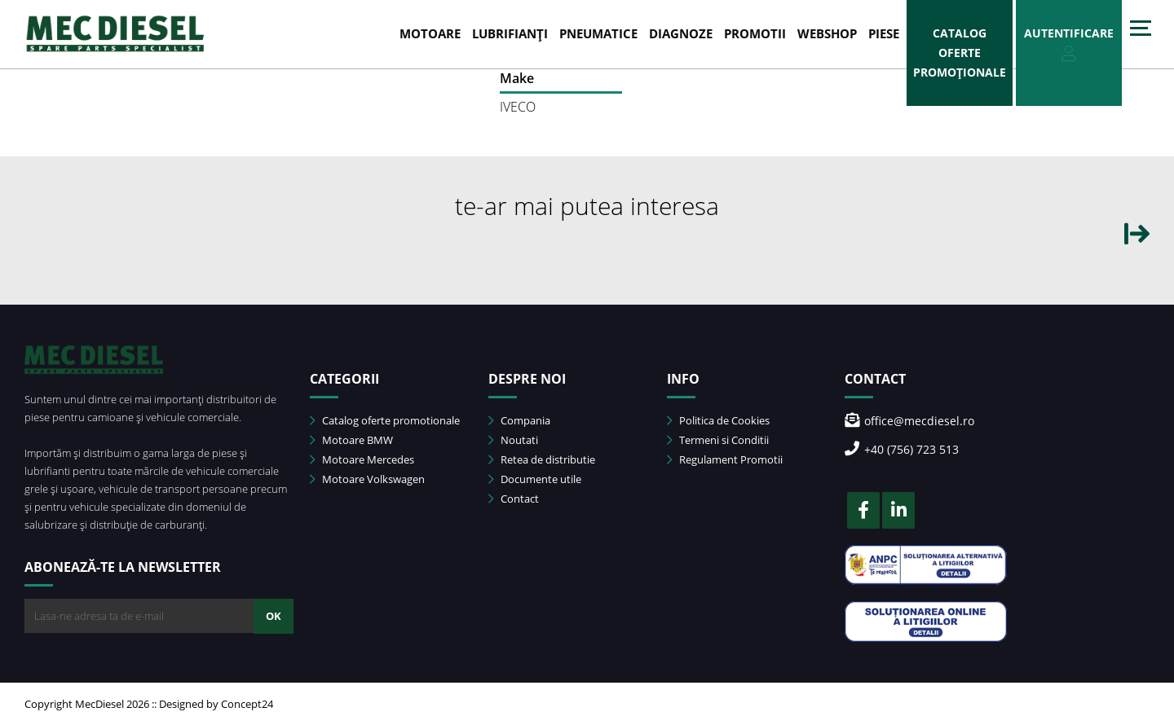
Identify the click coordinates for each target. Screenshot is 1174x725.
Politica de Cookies (718, 420)
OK (273, 616)
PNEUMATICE (598, 33)
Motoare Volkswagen (367, 479)
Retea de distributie (541, 459)
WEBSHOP (827, 33)
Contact (513, 498)
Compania (519, 420)
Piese (883, 33)
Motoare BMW (351, 440)
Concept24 (247, 703)
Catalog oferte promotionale (385, 420)
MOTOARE (430, 33)
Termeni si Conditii (718, 440)
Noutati (513, 440)
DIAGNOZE (681, 33)
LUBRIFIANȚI (510, 33)
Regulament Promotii (725, 459)
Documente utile (534, 479)
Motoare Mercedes (362, 459)
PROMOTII (755, 33)
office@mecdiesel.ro (909, 420)
